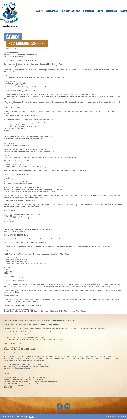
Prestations (111, 11)
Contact (123, 11)
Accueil (39, 11)
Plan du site (122, 417)
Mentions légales (110, 417)
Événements (88, 11)
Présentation (52, 11)
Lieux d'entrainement (70, 11)
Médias (100, 11)
